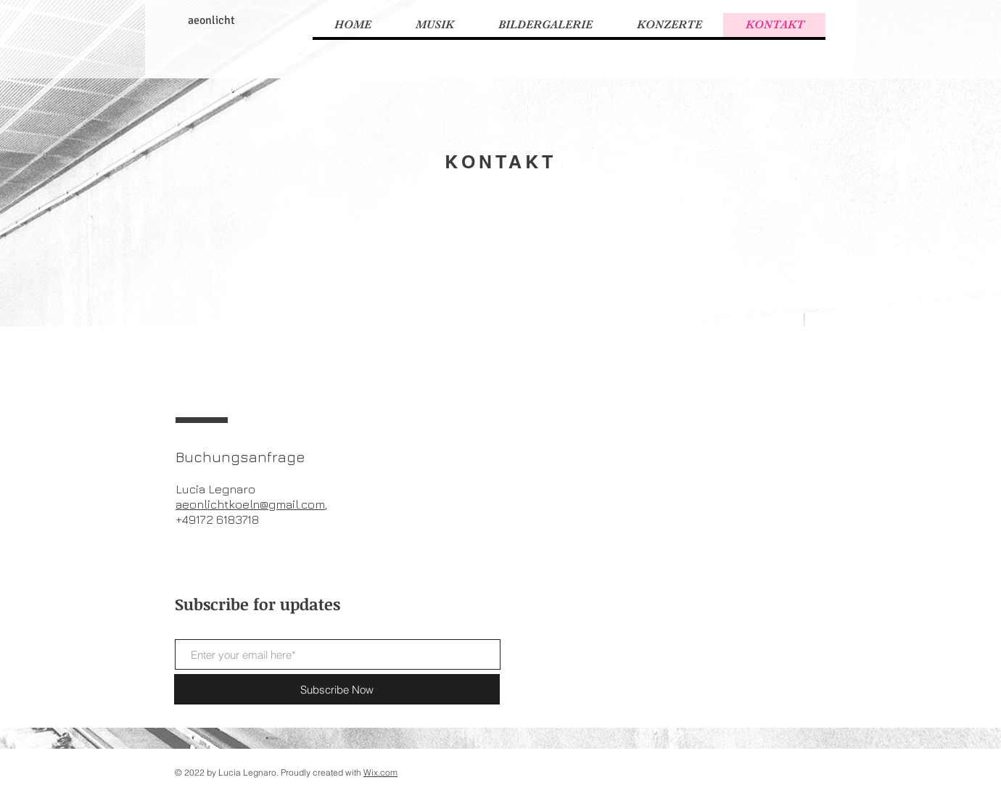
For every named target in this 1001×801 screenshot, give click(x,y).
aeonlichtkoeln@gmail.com (250, 504)
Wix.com (380, 772)
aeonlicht (211, 20)
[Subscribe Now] (337, 689)
